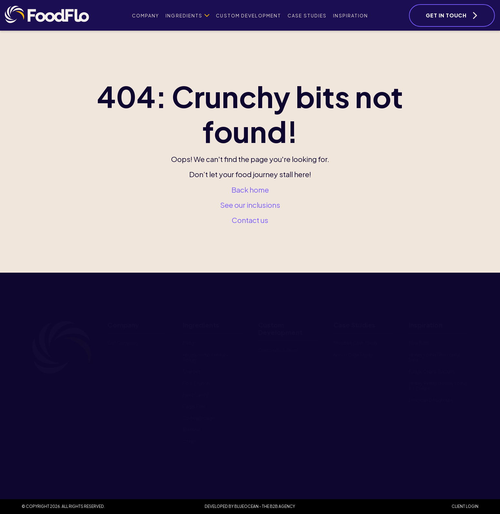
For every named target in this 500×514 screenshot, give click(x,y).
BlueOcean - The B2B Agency (264, 506)
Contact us (250, 220)
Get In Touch (446, 15)
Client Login (465, 506)
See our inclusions (250, 204)
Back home (250, 189)
